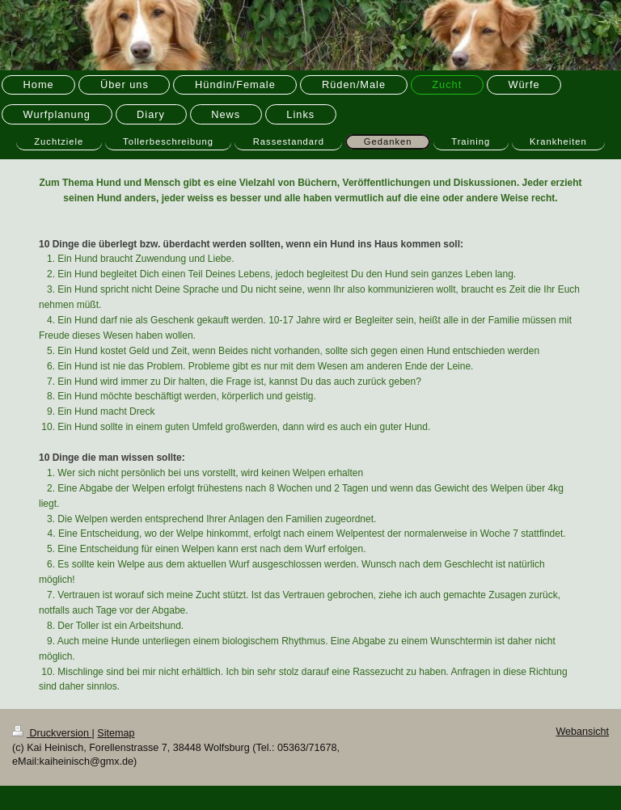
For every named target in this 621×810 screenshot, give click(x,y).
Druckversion (51, 733)
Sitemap (115, 733)
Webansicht (582, 731)
